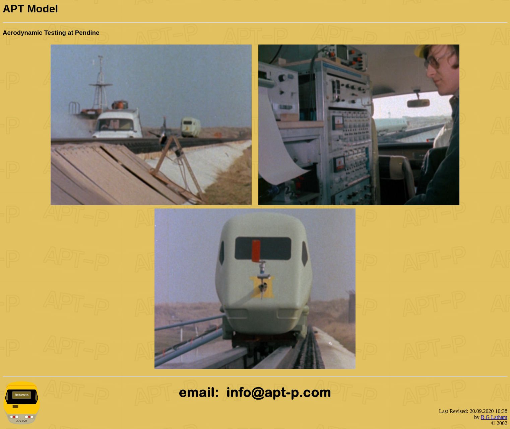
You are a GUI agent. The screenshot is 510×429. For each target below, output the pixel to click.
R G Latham (494, 417)
